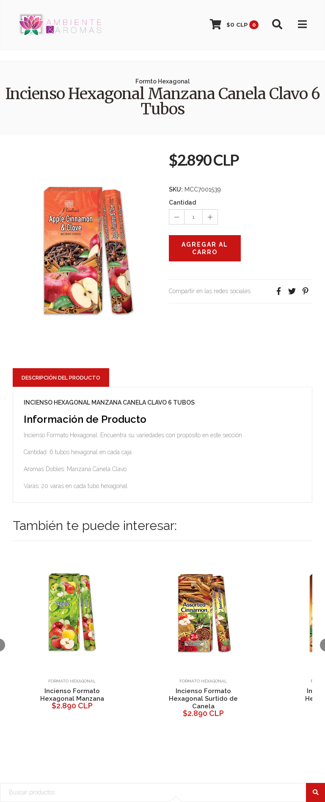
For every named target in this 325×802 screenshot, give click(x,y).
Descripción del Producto (61, 378)
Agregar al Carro (205, 248)
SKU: (176, 189)
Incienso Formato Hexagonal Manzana (72, 694)
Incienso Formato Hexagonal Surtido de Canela (203, 698)
